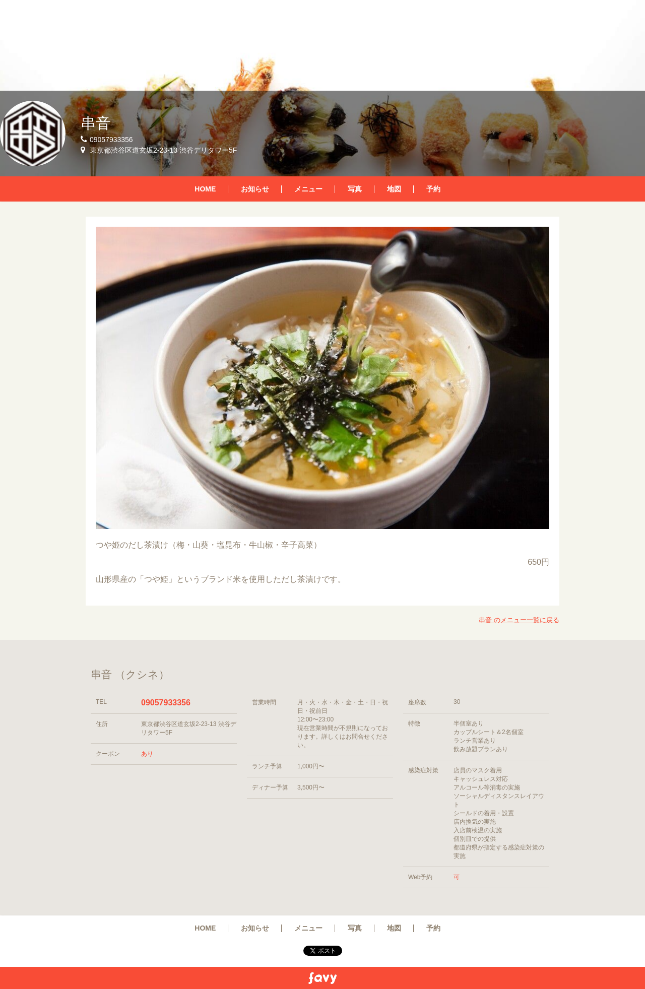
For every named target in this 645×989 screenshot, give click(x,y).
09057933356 (165, 702)
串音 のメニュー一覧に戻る (519, 620)
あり (147, 753)
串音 (96, 123)
